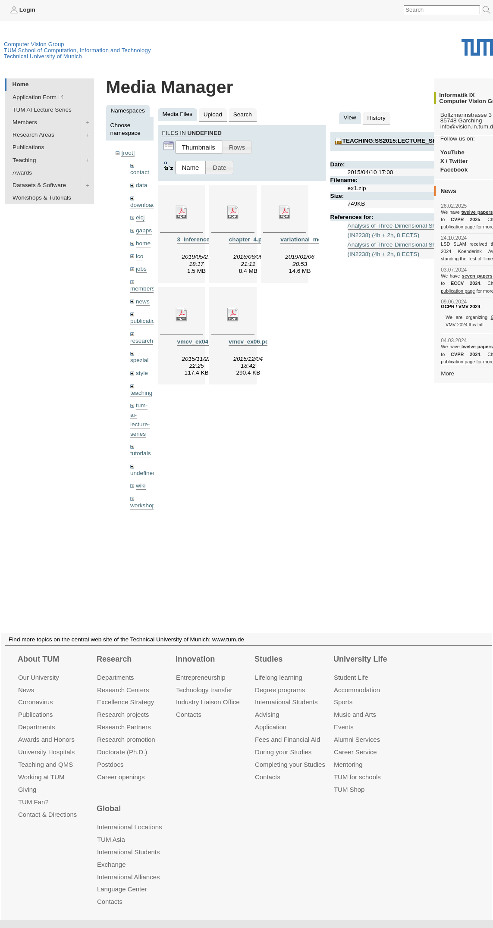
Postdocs (110, 754)
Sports (343, 692)
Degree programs (280, 679)
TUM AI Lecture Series (42, 109)
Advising (267, 704)
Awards (22, 172)
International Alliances (128, 866)
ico (139, 256)
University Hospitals (46, 741)
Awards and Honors (46, 729)
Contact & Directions (47, 804)
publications (145, 321)
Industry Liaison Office (208, 692)
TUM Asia (111, 829)
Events (344, 716)
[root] (128, 153)
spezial (139, 360)
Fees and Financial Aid (287, 729)
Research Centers (123, 679)
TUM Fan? (33, 791)
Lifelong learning (278, 667)
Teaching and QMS (45, 754)
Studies (268, 648)
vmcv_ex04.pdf (198, 341)
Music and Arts (355, 704)
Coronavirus (35, 692)
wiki (141, 485)
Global (109, 798)
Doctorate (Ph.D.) (122, 741)
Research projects (123, 704)
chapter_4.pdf (248, 239)
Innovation (195, 648)
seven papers (477, 275)
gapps (144, 230)
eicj (140, 217)
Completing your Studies (290, 754)
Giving (27, 779)
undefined (143, 473)
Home (21, 84)
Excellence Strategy (125, 692)
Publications (28, 147)
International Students (286, 692)
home (143, 243)
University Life (360, 648)
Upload (213, 114)
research (141, 340)
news (143, 301)
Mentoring (348, 754)
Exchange (111, 854)
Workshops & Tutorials (42, 197)
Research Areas (33, 134)
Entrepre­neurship (201, 667)
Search (242, 114)
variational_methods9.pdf (316, 239)
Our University (38, 667)
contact (139, 172)
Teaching (24, 160)
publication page (458, 226)
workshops (144, 505)
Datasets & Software (39, 185)
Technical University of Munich (43, 56)
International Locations (129, 816)
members (142, 288)
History (376, 118)
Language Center (122, 879)
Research (114, 648)
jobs (141, 269)
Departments (36, 716)
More (447, 373)
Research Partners (124, 716)
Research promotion (126, 729)
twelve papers (477, 212)
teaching (141, 393)
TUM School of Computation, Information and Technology (77, 50)
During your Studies (283, 741)
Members (25, 122)
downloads (144, 205)
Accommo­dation (357, 679)
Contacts (188, 704)
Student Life (351, 667)
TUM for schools (357, 766)
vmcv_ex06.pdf (249, 341)
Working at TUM (41, 766)
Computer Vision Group (34, 44)
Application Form (35, 97)
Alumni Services (357, 729)
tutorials (140, 453)
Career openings (121, 766)
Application (270, 716)
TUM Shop (349, 779)
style (142, 373)
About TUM (38, 648)
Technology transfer (204, 679)
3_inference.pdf (198, 239)
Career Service (355, 741)
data (141, 185)
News (26, 679)
